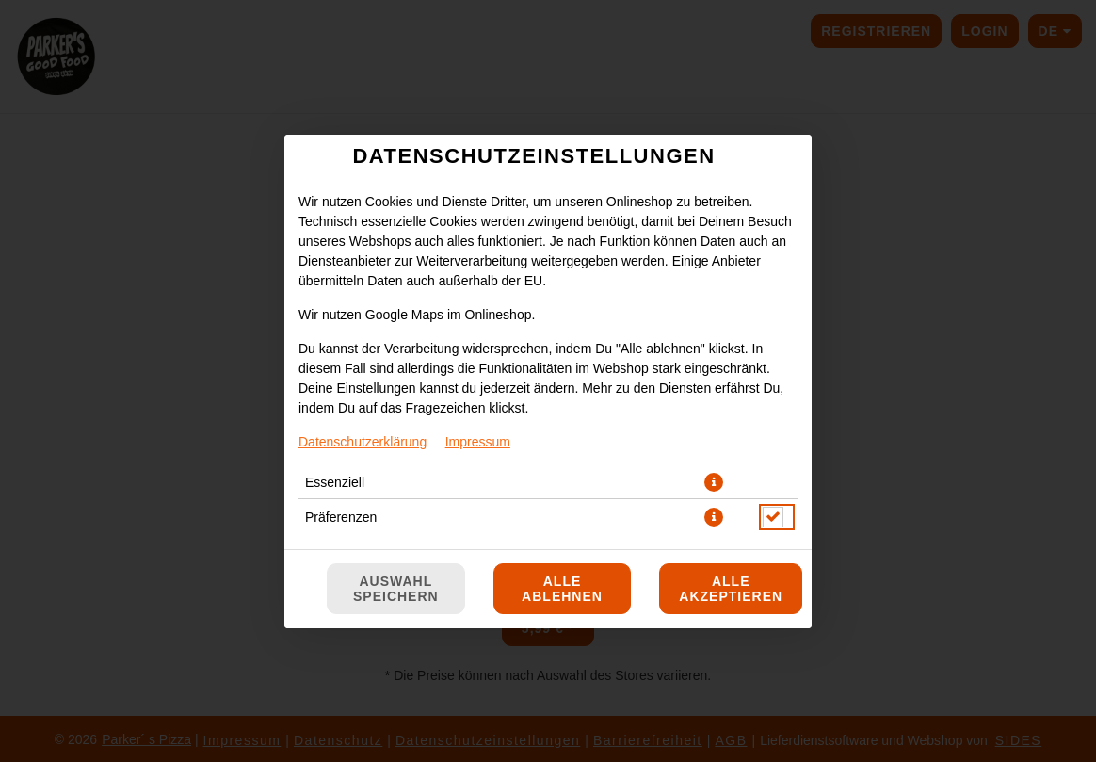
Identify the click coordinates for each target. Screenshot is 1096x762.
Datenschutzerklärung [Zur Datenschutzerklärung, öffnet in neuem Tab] (362, 441)
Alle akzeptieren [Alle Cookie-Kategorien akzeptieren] (730, 589)
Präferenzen (341, 517)
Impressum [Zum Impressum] (477, 441)
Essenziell (334, 482)
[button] (713, 482)
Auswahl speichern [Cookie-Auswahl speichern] (396, 589)
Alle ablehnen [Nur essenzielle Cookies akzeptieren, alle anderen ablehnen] (562, 589)
